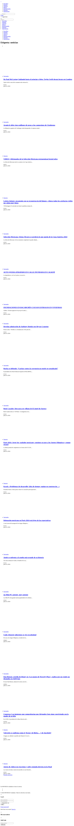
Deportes (5, 10)
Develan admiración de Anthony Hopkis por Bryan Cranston (25, 326)
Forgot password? (5, 807)
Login (2, 15)
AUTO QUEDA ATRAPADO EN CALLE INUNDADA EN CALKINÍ (29, 272)
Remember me (5, 803)
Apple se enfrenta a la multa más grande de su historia (23, 557)
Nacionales (6, 76)
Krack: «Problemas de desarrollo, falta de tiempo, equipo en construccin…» (31, 486)
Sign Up (13, 809)
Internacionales (7, 8)
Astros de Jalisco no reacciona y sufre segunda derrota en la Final (27, 767)
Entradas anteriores (7, 774)
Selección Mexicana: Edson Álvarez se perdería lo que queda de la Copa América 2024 (35, 237)
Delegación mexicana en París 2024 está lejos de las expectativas (27, 520)
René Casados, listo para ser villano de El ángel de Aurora (24, 409)
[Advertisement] (36, 780)
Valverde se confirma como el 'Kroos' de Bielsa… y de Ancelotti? (27, 733)
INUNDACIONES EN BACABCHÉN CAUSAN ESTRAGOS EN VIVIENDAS (32, 307)
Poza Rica (5, 3)
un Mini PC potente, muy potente (15, 595)
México (5, 7)
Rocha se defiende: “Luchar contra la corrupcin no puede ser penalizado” (30, 368)
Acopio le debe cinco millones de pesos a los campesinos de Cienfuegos (29, 125)
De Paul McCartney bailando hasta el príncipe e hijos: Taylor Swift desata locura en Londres (37, 79)
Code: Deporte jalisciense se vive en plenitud (19, 635)
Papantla (5, 5)
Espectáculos (6, 11)
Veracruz (5, 6)
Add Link (3, 824)
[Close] (1, 794)
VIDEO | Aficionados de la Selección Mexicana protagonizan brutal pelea (30, 159)
